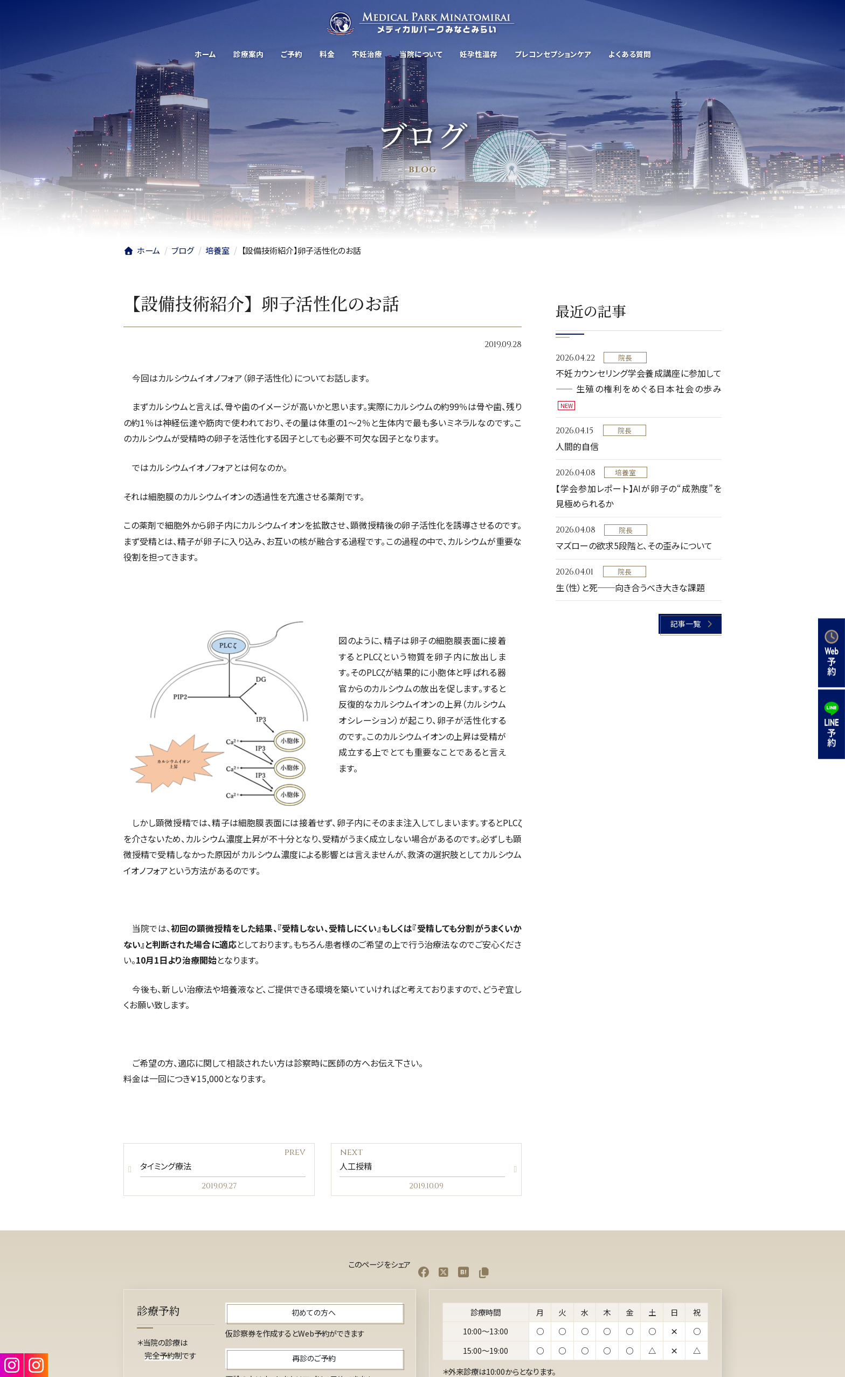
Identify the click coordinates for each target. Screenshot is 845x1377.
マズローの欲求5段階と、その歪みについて (634, 545)
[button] (690, 624)
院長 (625, 357)
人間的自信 (577, 446)
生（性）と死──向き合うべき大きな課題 (630, 587)
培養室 (625, 472)
